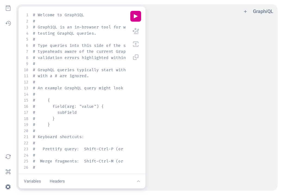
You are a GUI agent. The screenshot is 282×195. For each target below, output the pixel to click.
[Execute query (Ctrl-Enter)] (135, 16)
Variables (32, 181)
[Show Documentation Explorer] (8, 8)
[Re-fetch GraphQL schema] (8, 156)
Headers (57, 181)
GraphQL (263, 11)
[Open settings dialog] (8, 187)
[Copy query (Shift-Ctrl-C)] (135, 57)
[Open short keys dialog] (8, 172)
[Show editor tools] (138, 181)
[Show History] (8, 23)
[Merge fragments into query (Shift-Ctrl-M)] (135, 44)
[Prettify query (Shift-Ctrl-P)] (135, 31)
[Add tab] (245, 11)
